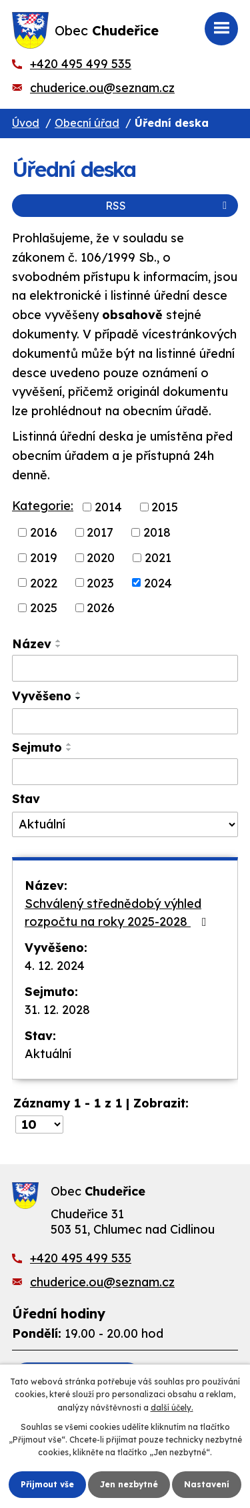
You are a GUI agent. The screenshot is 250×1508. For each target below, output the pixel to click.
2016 (43, 532)
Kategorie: (42, 505)
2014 (108, 507)
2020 (101, 557)
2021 (158, 557)
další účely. (172, 1408)
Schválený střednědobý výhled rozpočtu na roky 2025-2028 (118, 912)
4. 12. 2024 (55, 965)
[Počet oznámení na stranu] (39, 1124)
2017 (100, 532)
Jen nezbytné (129, 1484)
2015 (164, 507)
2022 (43, 582)
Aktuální (48, 1053)
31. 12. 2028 (57, 1009)
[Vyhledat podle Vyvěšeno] (125, 721)
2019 (43, 557)
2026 (101, 607)
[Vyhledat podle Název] (125, 668)
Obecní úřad (87, 123)
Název (31, 644)
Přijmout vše (47, 1484)
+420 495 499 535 (80, 63)
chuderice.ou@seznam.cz (102, 87)
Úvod (25, 123)
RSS (168, 205)
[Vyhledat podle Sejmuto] (125, 771)
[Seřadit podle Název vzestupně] (58, 641)
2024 (158, 582)
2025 (43, 607)
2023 (100, 582)
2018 (157, 532)
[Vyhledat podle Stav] (125, 824)
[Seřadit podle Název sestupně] (58, 646)
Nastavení (206, 1484)
